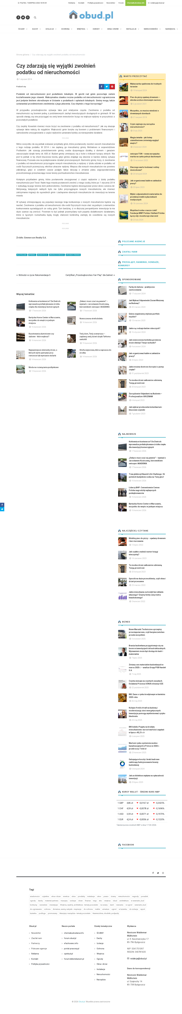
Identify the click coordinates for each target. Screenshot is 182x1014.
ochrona (47, 909)
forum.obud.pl (70, 938)
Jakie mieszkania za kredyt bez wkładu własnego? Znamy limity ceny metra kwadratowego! (146, 595)
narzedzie (43, 905)
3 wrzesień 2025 (139, 639)
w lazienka (123, 909)
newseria (119, 905)
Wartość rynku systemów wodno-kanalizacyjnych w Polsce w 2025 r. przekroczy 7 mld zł (144, 746)
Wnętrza (100, 953)
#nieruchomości (57, 255)
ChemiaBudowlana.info (136, 3)
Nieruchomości (103, 974)
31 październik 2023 (140, 373)
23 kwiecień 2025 (139, 752)
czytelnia (45, 896)
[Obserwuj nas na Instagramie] (28, 17)
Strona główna (22, 55)
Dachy (99, 938)
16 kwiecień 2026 (38, 327)
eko (100, 901)
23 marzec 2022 (138, 585)
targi (95, 901)
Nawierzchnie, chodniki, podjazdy (106, 913)
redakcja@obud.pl (156, 3)
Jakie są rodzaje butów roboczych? (144, 328)
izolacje (73, 901)
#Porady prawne (73, 255)
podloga (42, 913)
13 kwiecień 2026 (38, 371)
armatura (105, 909)
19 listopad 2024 (140, 90)
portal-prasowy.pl (71, 948)
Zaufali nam (127, 252)
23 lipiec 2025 (137, 782)
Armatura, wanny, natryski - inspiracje (67, 909)
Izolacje (100, 943)
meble (97, 909)
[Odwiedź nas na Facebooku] (18, 17)
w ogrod (129, 905)
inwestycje (54, 905)
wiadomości (35, 896)
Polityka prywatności (95, 3)
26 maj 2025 (137, 701)
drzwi (80, 901)
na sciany (104, 905)
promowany (52, 913)
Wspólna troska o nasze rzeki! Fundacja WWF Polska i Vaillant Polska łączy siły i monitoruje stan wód (147, 213)
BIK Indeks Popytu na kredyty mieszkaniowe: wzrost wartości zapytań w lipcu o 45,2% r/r (146, 730)
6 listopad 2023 (138, 400)
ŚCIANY (100, 933)
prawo (106, 896)
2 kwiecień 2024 (140, 147)
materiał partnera (51, 901)
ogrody (33, 901)
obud (115, 901)
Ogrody (100, 959)
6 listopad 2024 (138, 769)
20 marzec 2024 (138, 307)
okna (74, 896)
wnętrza (107, 901)
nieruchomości (124, 896)
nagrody (135, 896)
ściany (113, 896)
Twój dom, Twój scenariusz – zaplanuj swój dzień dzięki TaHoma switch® (95, 336)
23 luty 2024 (138, 220)
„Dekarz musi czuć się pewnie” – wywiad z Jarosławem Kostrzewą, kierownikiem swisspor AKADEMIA (95, 304)
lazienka (33, 913)
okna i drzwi (56, 896)
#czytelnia (22, 255)
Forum (121, 3)
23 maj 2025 (137, 720)
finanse (88, 901)
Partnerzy (35, 943)
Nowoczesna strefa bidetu (91, 318)
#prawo (32, 255)
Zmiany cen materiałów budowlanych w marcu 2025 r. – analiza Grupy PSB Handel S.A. (147, 667)
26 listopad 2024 (140, 174)
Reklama (71, 3)
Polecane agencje (131, 241)
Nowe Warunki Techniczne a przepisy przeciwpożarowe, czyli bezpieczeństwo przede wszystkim (146, 632)
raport (142, 909)
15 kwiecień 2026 (89, 343)
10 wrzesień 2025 (140, 160)
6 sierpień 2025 (138, 736)
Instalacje (101, 969)
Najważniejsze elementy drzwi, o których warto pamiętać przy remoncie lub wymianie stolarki (43, 353)
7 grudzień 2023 (138, 414)
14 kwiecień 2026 (38, 359)
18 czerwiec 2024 (140, 203)
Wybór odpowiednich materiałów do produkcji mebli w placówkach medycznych (146, 197)
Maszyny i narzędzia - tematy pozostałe (75, 913)
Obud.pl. (82, 1002)
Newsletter (110, 3)
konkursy (33, 905)
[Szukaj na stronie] (34, 17)
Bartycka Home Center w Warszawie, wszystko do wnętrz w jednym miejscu (44, 320)
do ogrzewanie (36, 909)
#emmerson (43, 255)
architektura (124, 901)
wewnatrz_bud (140, 905)
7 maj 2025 (136, 674)
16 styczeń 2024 (139, 332)
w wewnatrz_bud (137, 901)
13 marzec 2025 (138, 320)
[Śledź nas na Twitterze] (23, 17)
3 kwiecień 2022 (138, 601)
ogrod (114, 909)
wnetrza (66, 896)
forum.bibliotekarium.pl (74, 959)
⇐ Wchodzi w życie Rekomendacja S (33, 275)
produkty (81, 896)
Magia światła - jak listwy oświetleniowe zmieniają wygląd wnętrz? (144, 140)
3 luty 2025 (137, 131)
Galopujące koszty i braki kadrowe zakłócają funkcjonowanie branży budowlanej (144, 762)
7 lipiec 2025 (137, 658)
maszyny (64, 901)
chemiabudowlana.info (74, 933)
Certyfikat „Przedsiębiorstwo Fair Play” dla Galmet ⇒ (90, 275)
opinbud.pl (68, 953)
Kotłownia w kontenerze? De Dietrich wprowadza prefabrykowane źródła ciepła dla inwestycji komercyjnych (44, 304)
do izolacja (133, 909)
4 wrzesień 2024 (139, 346)
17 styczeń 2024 (139, 294)
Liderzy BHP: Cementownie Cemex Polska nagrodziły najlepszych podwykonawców (144, 490)
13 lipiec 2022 (137, 545)
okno (99, 896)
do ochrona (88, 909)
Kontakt (81, 3)
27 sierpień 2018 (140, 117)
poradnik (144, 896)
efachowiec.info (71, 943)
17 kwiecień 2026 (38, 311)
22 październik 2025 (140, 687)
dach (112, 905)
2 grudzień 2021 (140, 104)
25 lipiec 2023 (139, 187)
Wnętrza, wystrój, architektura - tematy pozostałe (79, 905)
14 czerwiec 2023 (139, 558)
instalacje (91, 896)
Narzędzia (101, 979)
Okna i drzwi (102, 964)
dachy (40, 901)
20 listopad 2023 (139, 387)
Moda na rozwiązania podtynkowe (44, 367)
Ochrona (100, 948)
